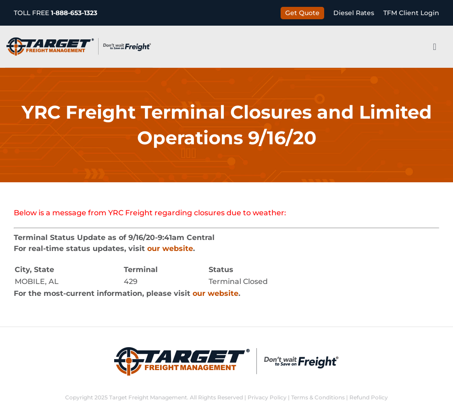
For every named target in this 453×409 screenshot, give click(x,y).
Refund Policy (368, 397)
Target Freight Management (148, 397)
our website (170, 248)
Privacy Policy (267, 397)
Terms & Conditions (318, 397)
